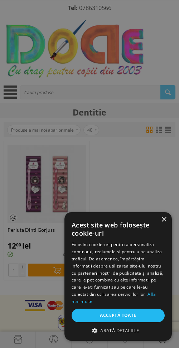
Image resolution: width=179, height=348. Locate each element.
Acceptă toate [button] (118, 315)
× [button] (163, 219)
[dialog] (89, 174)
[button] (118, 330)
